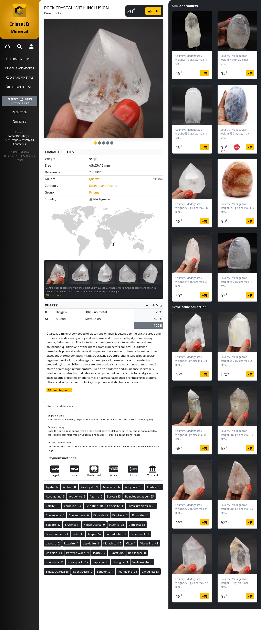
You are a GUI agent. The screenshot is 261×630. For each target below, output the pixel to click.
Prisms (104, 185)
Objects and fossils (25, 79)
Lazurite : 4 (149, 543)
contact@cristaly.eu (30, 124)
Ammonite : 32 (123, 487)
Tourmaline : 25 (139, 581)
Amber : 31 (81, 487)
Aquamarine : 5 (86, 497)
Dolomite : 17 (105, 525)
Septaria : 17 (90, 572)
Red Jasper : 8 (128, 562)
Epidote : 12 (124, 525)
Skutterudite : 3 (132, 572)
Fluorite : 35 (90, 534)
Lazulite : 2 (130, 543)
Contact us (25, 132)
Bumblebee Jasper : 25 (72, 506)
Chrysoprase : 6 (143, 515)
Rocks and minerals (25, 70)
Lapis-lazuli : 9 (110, 543)
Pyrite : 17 (91, 562)
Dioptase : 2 (84, 525)
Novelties (25, 114)
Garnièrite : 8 (111, 534)
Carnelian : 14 (117, 506)
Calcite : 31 (98, 506)
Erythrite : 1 (143, 525)
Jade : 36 (155, 534)
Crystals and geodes (25, 61)
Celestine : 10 (139, 506)
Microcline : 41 (124, 553)
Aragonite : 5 (108, 497)
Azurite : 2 (127, 497)
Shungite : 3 (110, 572)
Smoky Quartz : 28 (69, 581)
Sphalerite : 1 (117, 581)
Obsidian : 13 (145, 553)
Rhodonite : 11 (150, 562)
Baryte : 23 (145, 497)
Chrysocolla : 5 (119, 515)
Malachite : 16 (87, 553)
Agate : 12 (64, 487)
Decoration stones (25, 51)
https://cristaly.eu (29, 128)
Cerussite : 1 (66, 515)
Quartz (103, 172)
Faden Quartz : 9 (68, 534)
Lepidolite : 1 (66, 553)
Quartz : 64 (108, 562)
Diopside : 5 (65, 525)
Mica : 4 (105, 553)
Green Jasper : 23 (134, 534)
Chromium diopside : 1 (91, 515)
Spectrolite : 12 (94, 581)
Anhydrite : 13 (145, 487)
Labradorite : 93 (86, 543)
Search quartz (71, 382)
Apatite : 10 (65, 497)
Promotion (25, 105)
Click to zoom (65, 283)
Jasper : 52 (64, 543)
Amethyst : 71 (101, 487)
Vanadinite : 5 (66, 590)
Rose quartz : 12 (68, 572)
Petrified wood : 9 (69, 562)
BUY (158, 11)
